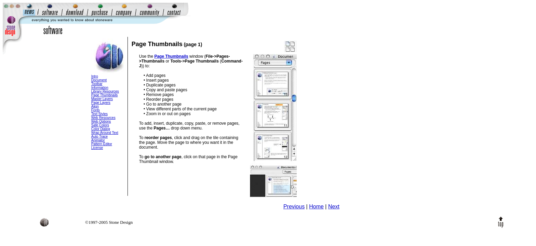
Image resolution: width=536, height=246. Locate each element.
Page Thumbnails (104, 95)
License (97, 148)
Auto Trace (99, 136)
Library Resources (105, 91)
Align (95, 106)
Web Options (101, 121)
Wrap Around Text (104, 133)
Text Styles (99, 114)
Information (99, 88)
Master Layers (102, 99)
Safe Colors (100, 125)
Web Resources (103, 118)
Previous (294, 206)
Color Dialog (100, 129)
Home (316, 206)
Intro (94, 76)
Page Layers (100, 103)
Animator (98, 140)
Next (333, 206)
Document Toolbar (99, 82)
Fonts (95, 110)
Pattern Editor (101, 144)
